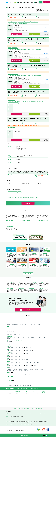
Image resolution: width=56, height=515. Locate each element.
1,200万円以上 (26, 370)
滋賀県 (8, 359)
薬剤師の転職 (43, 421)
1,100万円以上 (21, 370)
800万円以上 (41, 369)
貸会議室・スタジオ (26, 424)
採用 (16, 430)
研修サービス (12, 424)
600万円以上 (30, 369)
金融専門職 (8, 333)
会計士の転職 (34, 421)
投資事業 (15, 334)
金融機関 (9, 185)
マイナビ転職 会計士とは (11, 197)
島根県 (12, 362)
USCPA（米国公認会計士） (23, 320)
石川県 (16, 353)
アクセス (10, 430)
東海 (8, 355)
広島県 (19, 362)
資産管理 (19, 334)
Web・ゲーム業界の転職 (15, 421)
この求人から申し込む (17, 34)
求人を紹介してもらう (28, 203)
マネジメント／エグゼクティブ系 (40, 337)
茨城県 (8, 350)
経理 (18, 337)
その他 (37, 185)
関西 (8, 358)
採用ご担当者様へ (44, 392)
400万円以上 (20, 369)
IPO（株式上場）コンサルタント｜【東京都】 (20, 14)
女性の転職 (27, 408)
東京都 (27, 350)
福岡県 (8, 365)
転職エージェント (26, 421)
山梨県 (23, 353)
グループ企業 (18, 430)
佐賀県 (12, 365)
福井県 (19, 353)
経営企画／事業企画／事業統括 (11, 337)
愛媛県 (34, 362)
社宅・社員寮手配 (30, 424)
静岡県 (12, 356)
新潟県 (8, 353)
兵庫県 (19, 359)
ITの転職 (17, 408)
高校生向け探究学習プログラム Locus (19, 416)
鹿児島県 (31, 365)
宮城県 (19, 347)
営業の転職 (14, 408)
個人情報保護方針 (22, 430)
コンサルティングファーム (39, 183)
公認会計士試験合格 (15, 320)
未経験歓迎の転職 (10, 226)
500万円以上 (25, 369)
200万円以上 (9, 369)
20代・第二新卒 (20, 421)
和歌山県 (27, 359)
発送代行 (20, 424)
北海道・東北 (9, 346)
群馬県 (16, 350)
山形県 (27, 347)
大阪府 (16, 359)
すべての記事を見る (28, 273)
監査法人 (9, 183)
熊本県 (19, 365)
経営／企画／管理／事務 (10, 336)
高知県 (38, 362)
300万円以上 (14, 369)
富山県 (12, 353)
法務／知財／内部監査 (31, 337)
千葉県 (23, 350)
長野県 (27, 353)
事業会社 (23, 185)
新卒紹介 (23, 421)
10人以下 (8, 374)
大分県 (23, 365)
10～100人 (13, 374)
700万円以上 (36, 369)
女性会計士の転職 (10, 220)
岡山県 (16, 362)
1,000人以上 (29, 374)
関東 (8, 349)
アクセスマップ (44, 391)
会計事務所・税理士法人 (25, 183)
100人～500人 (18, 374)
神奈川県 (31, 350)
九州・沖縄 (8, 364)
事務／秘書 (8, 338)
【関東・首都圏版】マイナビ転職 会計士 (11, 402)
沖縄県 (35, 365)
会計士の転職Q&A (32, 197)
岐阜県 (8, 356)
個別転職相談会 (27, 197)
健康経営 (22, 424)
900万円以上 (9, 370)
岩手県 (16, 347)
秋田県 (23, 347)
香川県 (31, 362)
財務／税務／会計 (23, 337)
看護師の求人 (46, 421)
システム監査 (9, 341)
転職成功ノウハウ (38, 197)
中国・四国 (8, 361)
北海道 (8, 347)
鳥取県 (8, 362)
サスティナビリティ (13, 430)
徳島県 (27, 362)
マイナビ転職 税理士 (40, 408)
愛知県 (16, 356)
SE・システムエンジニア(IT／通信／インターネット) (14, 340)
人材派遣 (12, 421)
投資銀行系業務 (9, 334)
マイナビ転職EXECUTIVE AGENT (33, 408)
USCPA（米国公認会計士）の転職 (43, 220)
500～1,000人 (24, 374)
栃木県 (12, 350)
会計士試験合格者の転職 (26, 220)
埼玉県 (19, 350)
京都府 (12, 359)
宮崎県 (27, 365)
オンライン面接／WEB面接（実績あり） (25, 385)
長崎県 (16, 365)
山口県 (23, 362)
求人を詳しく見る (34, 34)
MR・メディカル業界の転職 (22, 408)
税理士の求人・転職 (38, 421)
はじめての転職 (17, 197)
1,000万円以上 (15, 370)
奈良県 (23, 359)
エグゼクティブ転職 (30, 421)
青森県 (12, 347)
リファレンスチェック (34, 424)
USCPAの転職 (22, 197)
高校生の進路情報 (13, 416)
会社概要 (7, 430)
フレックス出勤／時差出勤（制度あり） (12, 385)
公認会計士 (8, 320)
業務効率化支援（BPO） (16, 424)
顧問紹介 (41, 421)
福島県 (31, 347)
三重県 (19, 356)
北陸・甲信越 (9, 352)
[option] (28, 173)
